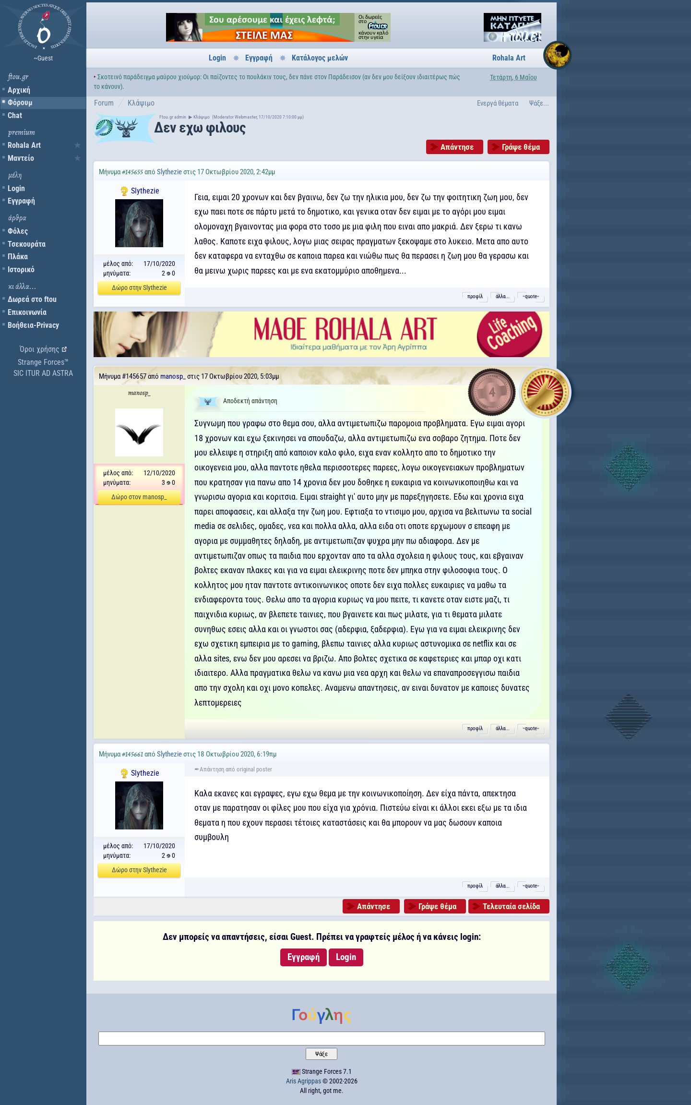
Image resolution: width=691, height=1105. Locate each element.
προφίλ (475, 296)
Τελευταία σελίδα (511, 906)
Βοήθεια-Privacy (33, 325)
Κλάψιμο (141, 103)
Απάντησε (457, 147)
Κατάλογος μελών (320, 57)
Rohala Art (24, 145)
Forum (104, 103)
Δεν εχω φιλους (199, 127)
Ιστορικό (21, 269)
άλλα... (503, 296)
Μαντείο (21, 158)
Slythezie (169, 172)
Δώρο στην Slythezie (139, 287)
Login (16, 188)
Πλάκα (18, 256)
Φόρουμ (20, 102)
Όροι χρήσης (40, 349)
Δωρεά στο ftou (32, 299)
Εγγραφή (21, 200)
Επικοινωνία (27, 312)
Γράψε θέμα (521, 147)
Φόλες (18, 231)
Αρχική (19, 90)
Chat (15, 115)
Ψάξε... (539, 103)
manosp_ (173, 376)
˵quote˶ (531, 296)
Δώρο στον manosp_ (139, 497)
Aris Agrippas (303, 1081)
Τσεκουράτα (27, 244)
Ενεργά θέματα (497, 103)
